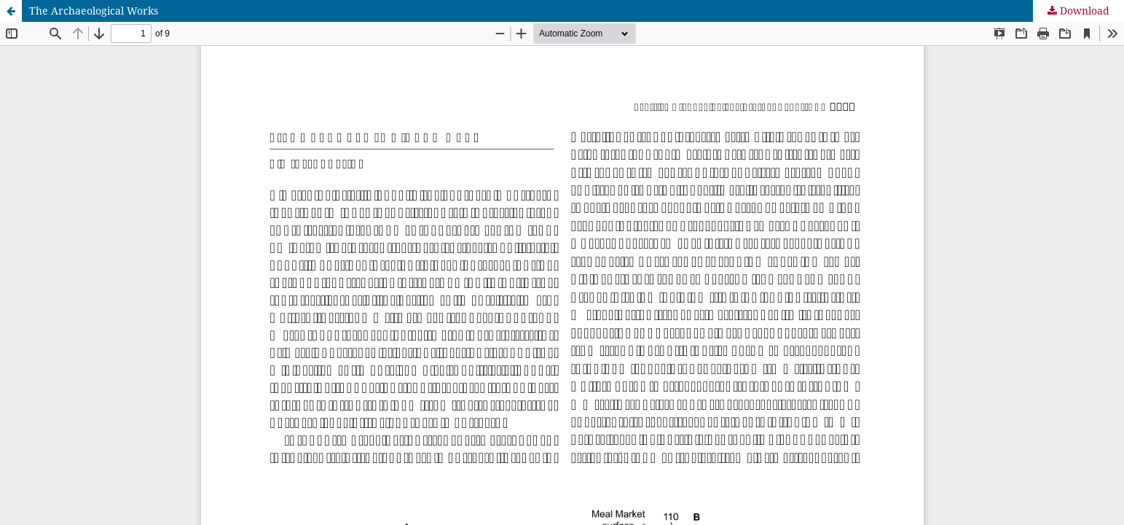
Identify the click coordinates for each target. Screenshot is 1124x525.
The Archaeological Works (93, 11)
